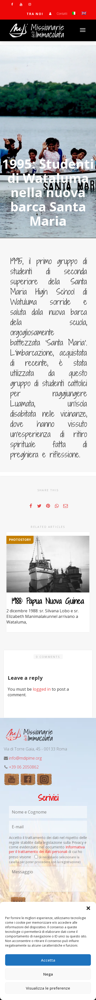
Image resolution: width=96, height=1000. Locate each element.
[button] (88, 908)
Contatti (62, 13)
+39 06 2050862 (24, 767)
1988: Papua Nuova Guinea (48, 601)
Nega (48, 974)
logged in (42, 689)
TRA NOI (35, 14)
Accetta (48, 960)
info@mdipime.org (25, 758)
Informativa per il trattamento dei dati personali (47, 849)
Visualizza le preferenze (48, 988)
